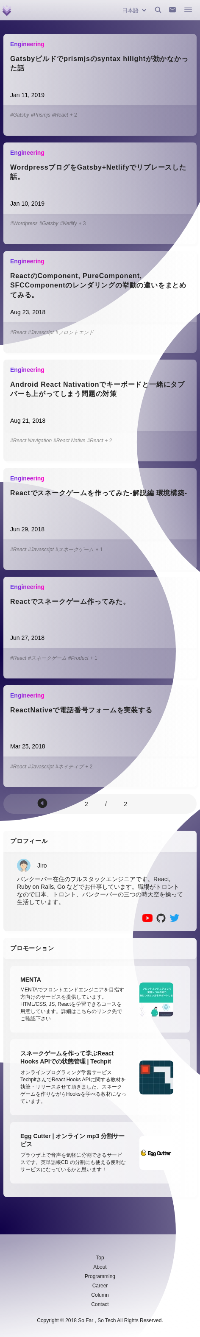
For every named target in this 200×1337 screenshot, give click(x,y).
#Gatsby (19, 115)
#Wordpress (24, 223)
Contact (99, 1304)
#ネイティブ (70, 767)
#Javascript (41, 332)
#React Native (69, 441)
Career (100, 1286)
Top (100, 1258)
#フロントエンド (75, 332)
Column (99, 1295)
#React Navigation (31, 441)
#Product (78, 658)
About (99, 1267)
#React (60, 115)
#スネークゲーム (75, 550)
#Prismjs (40, 115)
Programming (100, 1276)
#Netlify (68, 223)
